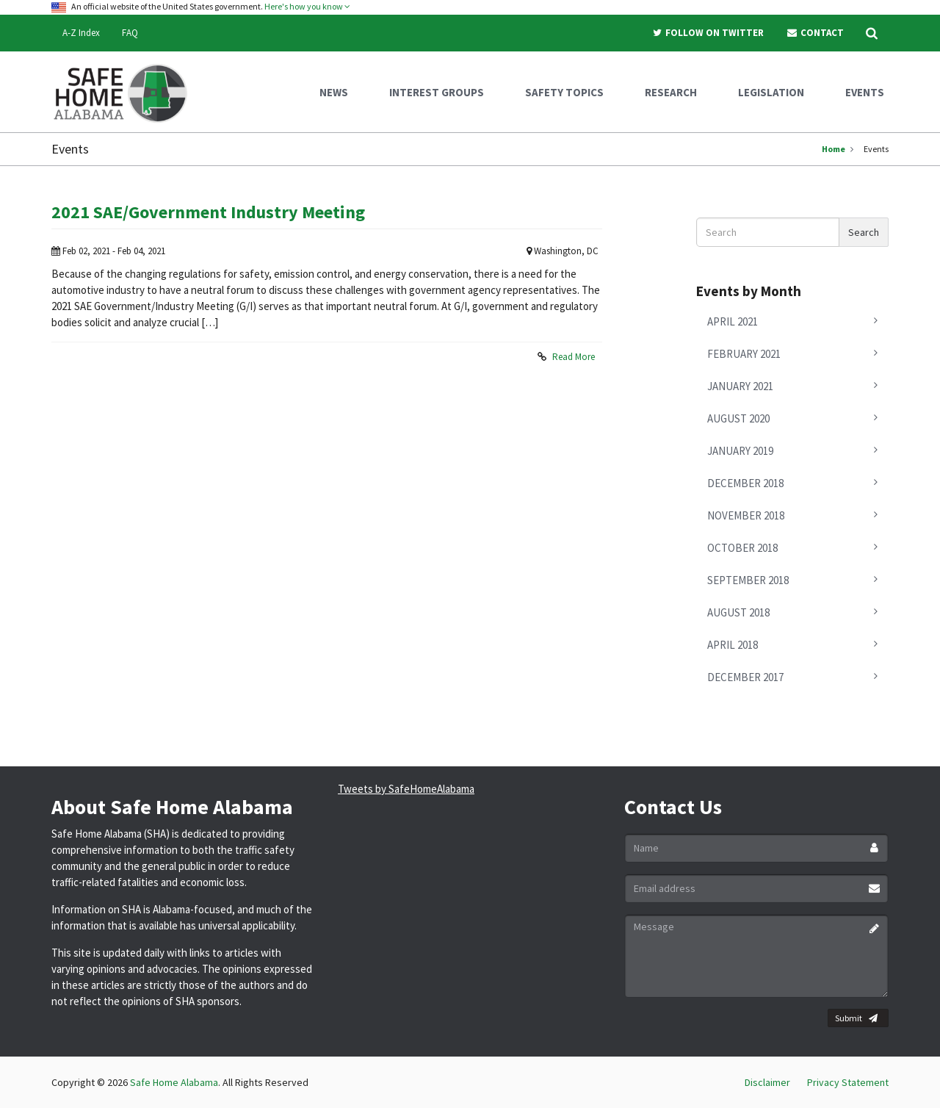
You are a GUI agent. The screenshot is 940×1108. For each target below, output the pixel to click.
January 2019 (740, 451)
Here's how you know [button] (307, 6)
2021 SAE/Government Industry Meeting (208, 212)
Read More (573, 356)
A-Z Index (81, 32)
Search (863, 232)
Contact (815, 32)
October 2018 (742, 548)
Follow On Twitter (707, 32)
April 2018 (732, 645)
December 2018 (745, 483)
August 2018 (738, 612)
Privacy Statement (848, 1082)
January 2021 (740, 386)
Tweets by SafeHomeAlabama (406, 789)
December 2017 (745, 677)
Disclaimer (767, 1082)
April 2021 (732, 321)
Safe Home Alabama (174, 1082)
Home (833, 148)
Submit (856, 1018)
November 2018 (745, 515)
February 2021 (744, 354)
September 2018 (748, 580)
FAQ (130, 32)
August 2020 (738, 418)
